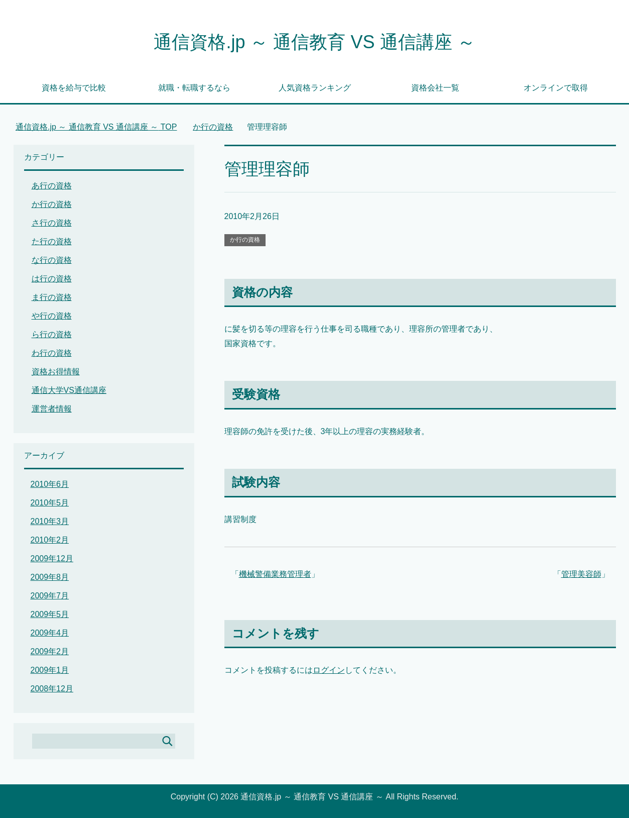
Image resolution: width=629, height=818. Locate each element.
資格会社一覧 (435, 87)
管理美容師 (581, 574)
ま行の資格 (52, 297)
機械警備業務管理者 (275, 574)
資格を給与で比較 (74, 87)
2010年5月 (50, 502)
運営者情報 (52, 408)
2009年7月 (50, 595)
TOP (96, 127)
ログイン (329, 670)
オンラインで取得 (556, 87)
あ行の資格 (52, 185)
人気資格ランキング (315, 87)
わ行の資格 (52, 353)
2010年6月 (50, 484)
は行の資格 (52, 278)
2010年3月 (50, 521)
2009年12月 (52, 558)
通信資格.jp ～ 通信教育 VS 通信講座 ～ (314, 42)
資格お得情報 (56, 371)
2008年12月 (52, 688)
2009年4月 (50, 633)
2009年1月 (50, 670)
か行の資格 (245, 239)
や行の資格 (52, 316)
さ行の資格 (52, 223)
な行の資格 (52, 260)
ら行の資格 (52, 334)
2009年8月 (50, 577)
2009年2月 (50, 651)
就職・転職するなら (194, 87)
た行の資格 (52, 241)
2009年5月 (50, 614)
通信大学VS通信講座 (69, 390)
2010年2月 (50, 540)
